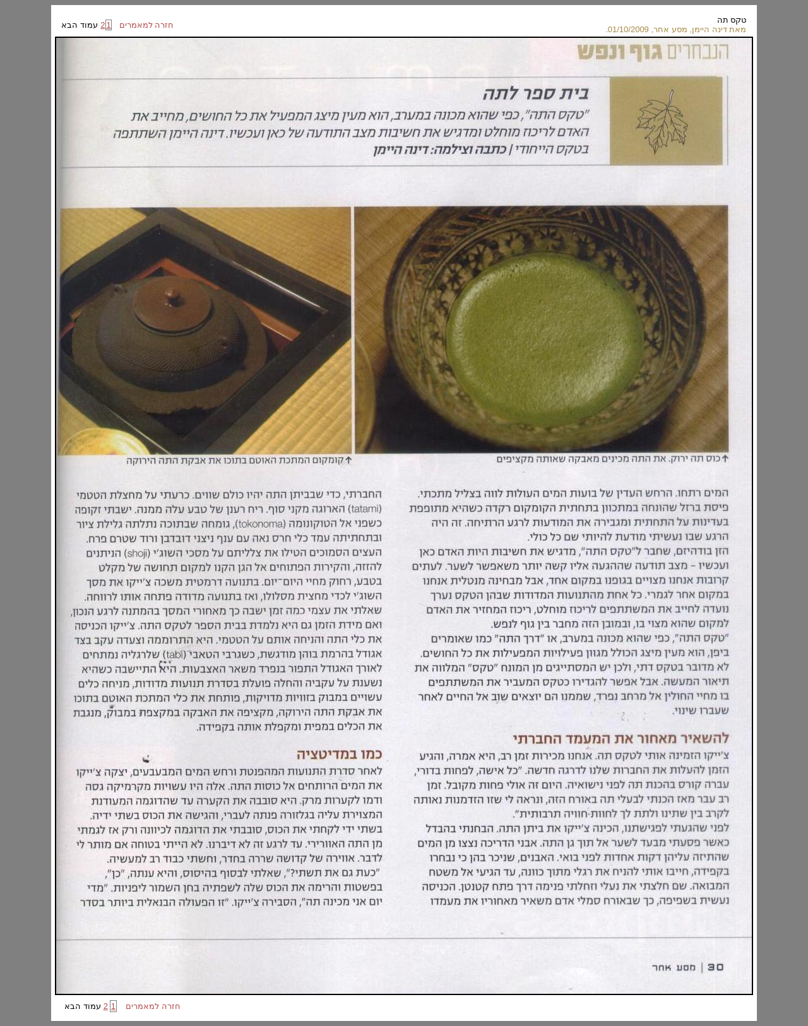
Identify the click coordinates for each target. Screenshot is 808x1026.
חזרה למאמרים (143, 25)
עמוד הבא (80, 25)
